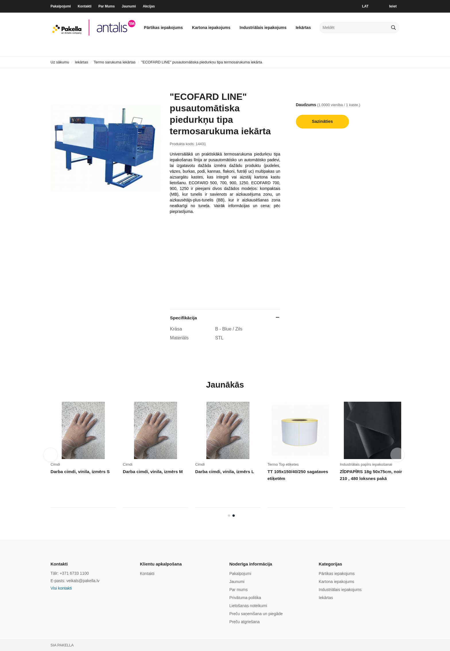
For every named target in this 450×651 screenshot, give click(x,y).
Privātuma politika (245, 597)
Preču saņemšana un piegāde (256, 613)
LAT (365, 6)
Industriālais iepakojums (263, 27)
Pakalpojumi (61, 6)
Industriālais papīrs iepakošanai (366, 464)
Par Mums (106, 6)
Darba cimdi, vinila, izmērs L (224, 471)
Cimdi (55, 464)
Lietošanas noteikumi (248, 605)
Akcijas (149, 6)
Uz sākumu (60, 62)
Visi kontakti (61, 588)
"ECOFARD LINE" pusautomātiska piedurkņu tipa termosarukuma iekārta (201, 62)
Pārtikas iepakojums (163, 27)
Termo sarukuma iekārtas (115, 62)
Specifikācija (183, 317)
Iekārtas (303, 27)
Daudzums (306, 104)
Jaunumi (129, 6)
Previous (50, 455)
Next (397, 455)
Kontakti (85, 6)
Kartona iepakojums (211, 27)
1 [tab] (229, 515)
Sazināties (322, 121)
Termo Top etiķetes (283, 464)
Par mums (238, 589)
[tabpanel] (303, 456)
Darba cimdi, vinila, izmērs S (80, 471)
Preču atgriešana (244, 621)
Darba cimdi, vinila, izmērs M (152, 471)
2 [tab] (233, 515)
